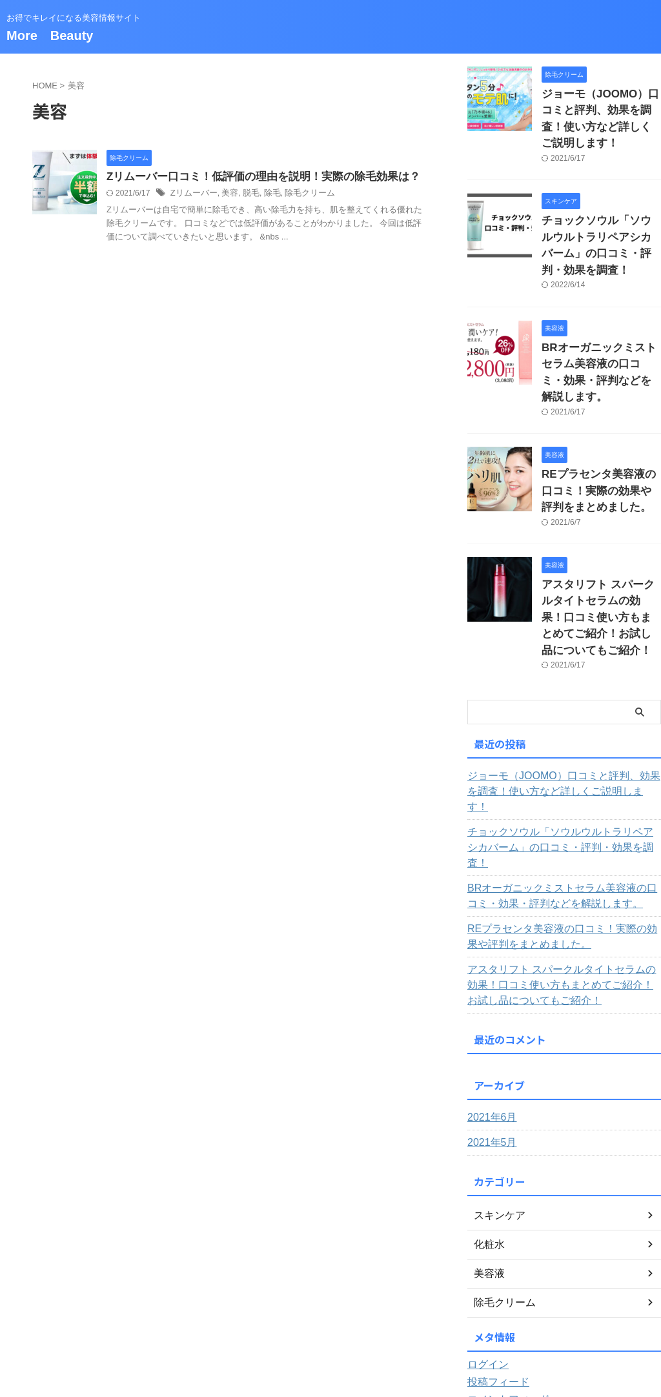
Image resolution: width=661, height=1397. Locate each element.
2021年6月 (489, 989)
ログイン (485, 1237)
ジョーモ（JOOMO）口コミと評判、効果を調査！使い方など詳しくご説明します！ (600, 107)
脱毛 (245, 194)
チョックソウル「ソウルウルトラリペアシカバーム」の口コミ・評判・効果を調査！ (600, 212)
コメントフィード (503, 1272)
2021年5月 (489, 1015)
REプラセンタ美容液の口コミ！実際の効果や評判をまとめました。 (600, 421)
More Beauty (49, 35)
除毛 (265, 194)
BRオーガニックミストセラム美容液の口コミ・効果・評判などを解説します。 (600, 316)
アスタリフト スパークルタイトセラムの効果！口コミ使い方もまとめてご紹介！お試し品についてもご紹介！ (563, 857)
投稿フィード (494, 1254)
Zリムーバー (192, 194)
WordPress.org (497, 1289)
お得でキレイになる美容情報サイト (330, 1336)
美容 (226, 194)
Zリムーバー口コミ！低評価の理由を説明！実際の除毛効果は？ (254, 177)
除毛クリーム (301, 194)
